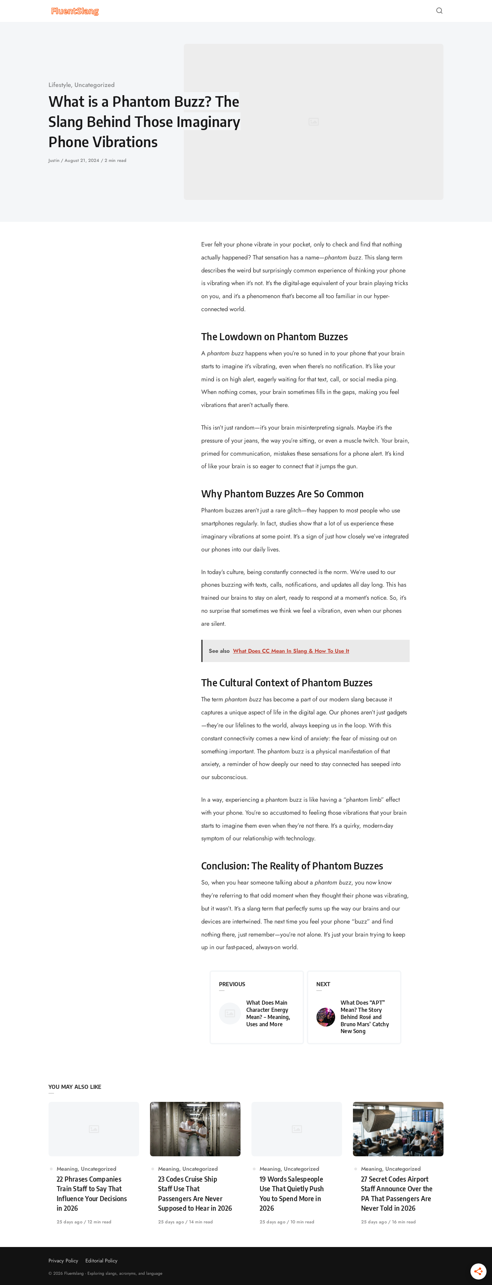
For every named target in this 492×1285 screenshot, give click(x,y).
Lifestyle (60, 84)
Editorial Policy (101, 1260)
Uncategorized (94, 84)
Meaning (67, 1169)
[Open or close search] (439, 10)
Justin (55, 160)
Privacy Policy (63, 1260)
